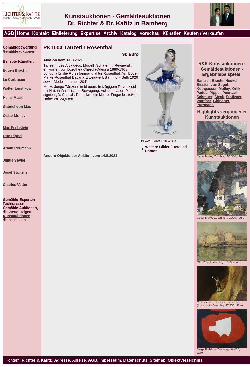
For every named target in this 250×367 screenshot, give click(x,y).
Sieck (219, 97)
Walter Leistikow (17, 88)
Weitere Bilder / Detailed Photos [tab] (166, 149)
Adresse (62, 360)
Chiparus (221, 101)
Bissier (203, 85)
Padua (202, 93)
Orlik (236, 89)
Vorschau (150, 33)
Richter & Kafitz (37, 360)
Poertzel (229, 93)
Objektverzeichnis (185, 360)
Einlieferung (65, 33)
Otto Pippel (12, 136)
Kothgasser (207, 89)
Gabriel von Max (17, 107)
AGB (9, 33)
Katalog (128, 33)
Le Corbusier (14, 79)
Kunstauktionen (16, 216)
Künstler (172, 33)
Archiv (110, 33)
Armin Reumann (17, 148)
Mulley (224, 89)
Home (23, 33)
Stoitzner (234, 97)
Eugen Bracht (15, 70)
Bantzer (203, 80)
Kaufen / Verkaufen (204, 33)
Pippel (214, 93)
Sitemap (157, 360)
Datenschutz (135, 360)
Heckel (231, 80)
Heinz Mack (13, 97)
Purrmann (205, 105)
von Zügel (219, 85)
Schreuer (204, 97)
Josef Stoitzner (16, 172)
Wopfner (204, 101)
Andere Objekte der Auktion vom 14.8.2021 (80, 156)
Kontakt (40, 33)
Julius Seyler (14, 160)
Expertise (91, 33)
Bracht (218, 80)
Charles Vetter (15, 185)
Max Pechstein (15, 128)
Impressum (110, 360)
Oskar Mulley (14, 116)
